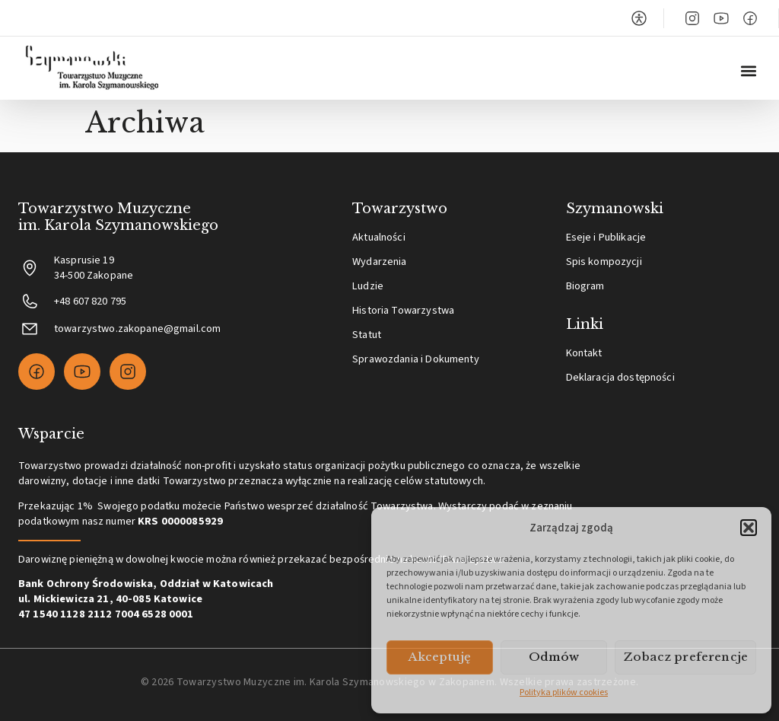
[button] (748, 527)
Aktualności (378, 237)
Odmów (554, 656)
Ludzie (367, 286)
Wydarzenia (379, 262)
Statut (366, 335)
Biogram (585, 286)
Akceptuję (440, 656)
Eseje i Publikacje (606, 237)
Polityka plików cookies (564, 692)
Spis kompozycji (604, 262)
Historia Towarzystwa (403, 310)
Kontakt (584, 353)
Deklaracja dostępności (620, 377)
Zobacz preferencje (685, 656)
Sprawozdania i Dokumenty (415, 359)
